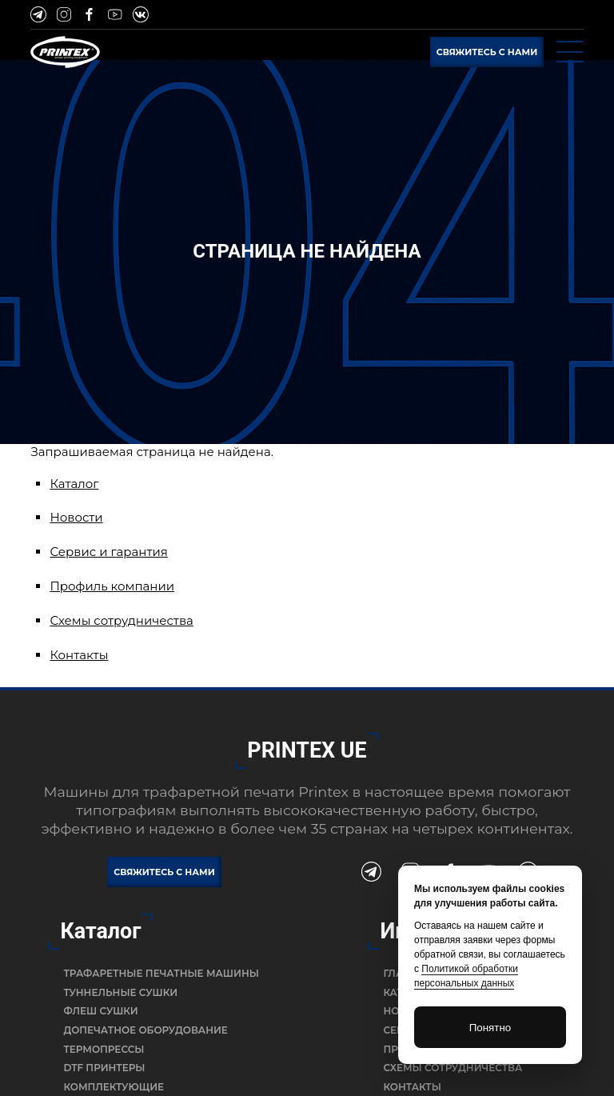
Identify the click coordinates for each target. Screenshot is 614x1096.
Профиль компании (112, 586)
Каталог (74, 483)
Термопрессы (103, 1049)
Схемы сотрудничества (121, 620)
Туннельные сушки (120, 992)
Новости (76, 517)
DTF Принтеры (104, 1068)
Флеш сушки (100, 1011)
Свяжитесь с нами (487, 52)
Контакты (79, 654)
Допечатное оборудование (145, 1030)
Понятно (490, 1028)
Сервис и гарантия (109, 551)
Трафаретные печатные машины (160, 973)
